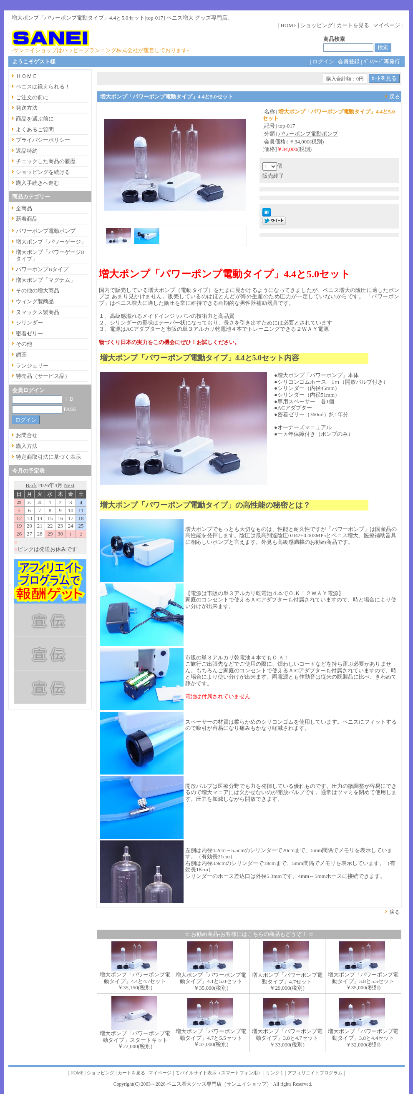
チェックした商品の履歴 (46, 161)
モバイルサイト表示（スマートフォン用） (218, 1073)
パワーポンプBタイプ (42, 269)
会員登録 (349, 61)
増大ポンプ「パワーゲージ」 (51, 242)
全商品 (24, 208)
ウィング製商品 (35, 301)
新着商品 (27, 219)
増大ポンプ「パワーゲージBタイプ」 (50, 255)
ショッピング (316, 25)
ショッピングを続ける (43, 172)
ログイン (323, 61)
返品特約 (27, 151)
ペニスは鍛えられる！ (43, 86)
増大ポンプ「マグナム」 (46, 280)
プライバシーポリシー (43, 140)
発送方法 (27, 108)
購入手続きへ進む (37, 183)
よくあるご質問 (35, 129)
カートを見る (353, 25)
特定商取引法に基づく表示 (48, 457)
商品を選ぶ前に (35, 119)
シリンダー (29, 322)
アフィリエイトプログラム (314, 1073)
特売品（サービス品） (43, 376)
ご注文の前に (32, 97)
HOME (289, 25)
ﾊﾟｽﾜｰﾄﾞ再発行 (381, 61)
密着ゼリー (29, 333)
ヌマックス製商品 (37, 312)
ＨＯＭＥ (27, 76)
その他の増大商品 (37, 290)
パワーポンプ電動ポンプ (308, 134)
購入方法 (27, 446)
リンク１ (275, 1073)
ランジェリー (32, 365)
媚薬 (21, 355)
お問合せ (27, 435)
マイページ (386, 25)
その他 (24, 344)
